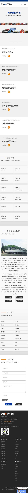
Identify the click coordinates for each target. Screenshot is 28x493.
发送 (9, 404)
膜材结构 (3, 453)
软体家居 (3, 444)
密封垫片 (3, 458)
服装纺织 (3, 442)
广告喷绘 (3, 448)
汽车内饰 (3, 455)
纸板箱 (16, 446)
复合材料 (17, 444)
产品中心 (4, 461)
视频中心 (18, 461)
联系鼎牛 (20, 300)
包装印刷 (3, 451)
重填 (19, 404)
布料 (16, 464)
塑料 (16, 448)
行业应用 (9, 300)
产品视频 (20, 297)
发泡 (16, 468)
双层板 (16, 453)
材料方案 (18, 439)
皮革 (16, 442)
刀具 (2, 468)
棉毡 (16, 475)
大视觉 (16, 466)
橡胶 (16, 455)
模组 (2, 466)
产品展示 (9, 297)
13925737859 (7, 421)
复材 (16, 471)
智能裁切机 (3, 464)
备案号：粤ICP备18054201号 (8, 489)
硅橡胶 (16, 473)
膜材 (16, 478)
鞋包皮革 (3, 446)
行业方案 (4, 439)
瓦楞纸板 (17, 451)
